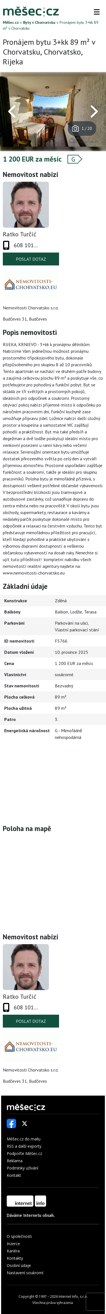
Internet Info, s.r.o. (73, 1296)
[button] (97, 12)
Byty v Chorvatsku (39, 22)
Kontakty (15, 1258)
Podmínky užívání (22, 1168)
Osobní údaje (19, 1265)
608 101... (26, 245)
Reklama (14, 1160)
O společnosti (19, 1236)
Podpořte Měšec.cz (24, 1153)
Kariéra (13, 1251)
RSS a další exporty (24, 1146)
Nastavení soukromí (25, 1272)
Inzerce (13, 1243)
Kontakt (14, 1175)
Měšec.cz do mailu (23, 1139)
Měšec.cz (11, 22)
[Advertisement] (53, 783)
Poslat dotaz (31, 259)
